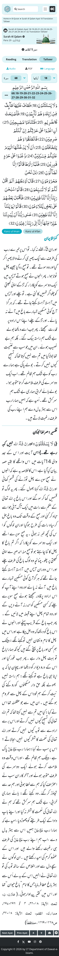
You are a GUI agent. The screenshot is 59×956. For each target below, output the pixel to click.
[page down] (41, 933)
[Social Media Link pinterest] (40, 941)
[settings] (56, 933)
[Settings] (52, 9)
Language (47, 68)
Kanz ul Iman (12, 231)
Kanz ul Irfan (32, 231)
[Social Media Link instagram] (35, 941)
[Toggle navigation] (45, 9)
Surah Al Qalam (14, 36)
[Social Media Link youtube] (29, 941)
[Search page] (25, 9)
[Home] (7, 9)
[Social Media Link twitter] (23, 941)
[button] (6, 95)
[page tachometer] (49, 933)
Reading (11, 59)
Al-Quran (15, 18)
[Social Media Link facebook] (18, 941)
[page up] (34, 933)
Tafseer (48, 59)
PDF (28, 68)
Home (6, 18)
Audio (11, 68)
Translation (29, 59)
